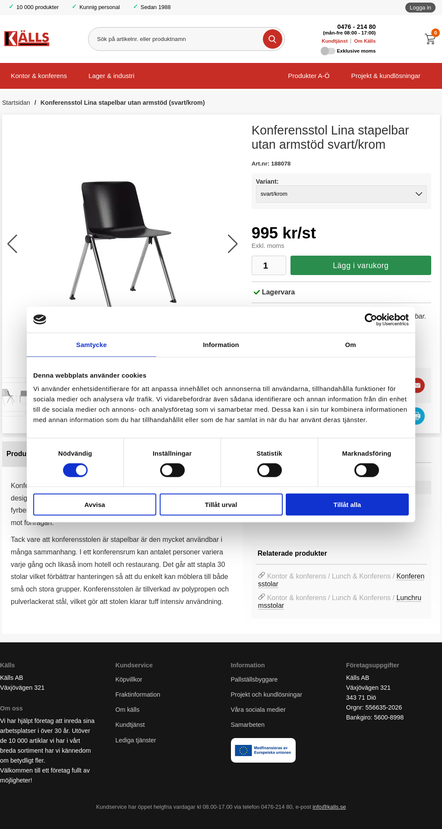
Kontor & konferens (39, 75)
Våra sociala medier (258, 709)
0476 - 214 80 (357, 26)
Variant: (267, 181)
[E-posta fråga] (417, 385)
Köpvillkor (128, 679)
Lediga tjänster (135, 740)
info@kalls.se (329, 807)
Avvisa (95, 504)
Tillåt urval (221, 504)
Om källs (127, 709)
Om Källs (365, 41)
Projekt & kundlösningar (385, 75)
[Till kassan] (432, 39)
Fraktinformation (137, 694)
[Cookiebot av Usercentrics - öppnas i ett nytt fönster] (371, 319)
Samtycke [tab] (91, 344)
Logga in (420, 7)
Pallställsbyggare (254, 679)
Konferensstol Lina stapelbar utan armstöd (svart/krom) (123, 102)
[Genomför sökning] (272, 39)
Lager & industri (111, 75)
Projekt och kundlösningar (267, 694)
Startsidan (16, 102)
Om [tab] (350, 344)
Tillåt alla (347, 504)
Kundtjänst (334, 41)
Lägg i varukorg (360, 265)
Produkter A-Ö (308, 75)
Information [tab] (221, 344)
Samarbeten (248, 724)
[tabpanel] (122, 531)
